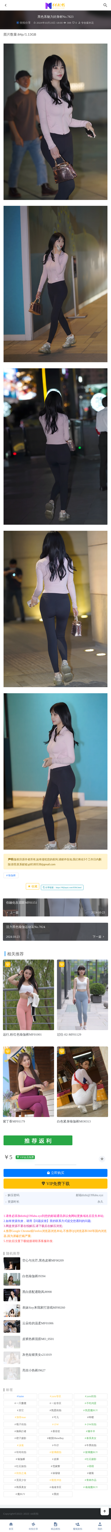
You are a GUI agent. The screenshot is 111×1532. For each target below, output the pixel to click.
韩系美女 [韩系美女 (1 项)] (21, 1487)
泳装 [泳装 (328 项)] (21, 1445)
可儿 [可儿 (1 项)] (56, 1417)
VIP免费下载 (55, 1183)
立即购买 (55, 1173)
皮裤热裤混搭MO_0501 (38, 1339)
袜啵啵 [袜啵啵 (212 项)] (56, 1473)
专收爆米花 (86, 22)
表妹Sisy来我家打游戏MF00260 (43, 1307)
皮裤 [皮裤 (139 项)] (56, 1459)
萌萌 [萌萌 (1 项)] (91, 1466)
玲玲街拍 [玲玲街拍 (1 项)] (21, 1452)
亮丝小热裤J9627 (33, 1370)
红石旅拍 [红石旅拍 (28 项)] (21, 1466)
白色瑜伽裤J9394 (33, 1276)
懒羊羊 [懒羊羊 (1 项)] (91, 1431)
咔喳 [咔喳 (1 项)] (91, 1417)
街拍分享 (25, 22)
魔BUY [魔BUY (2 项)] (21, 1494)
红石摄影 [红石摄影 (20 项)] (91, 1459)
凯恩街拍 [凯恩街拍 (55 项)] (56, 1410)
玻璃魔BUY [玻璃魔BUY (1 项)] (91, 1452)
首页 (11, 1526)
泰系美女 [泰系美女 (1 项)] (91, 1438)
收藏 (32, 886)
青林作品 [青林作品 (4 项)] (91, 1480)
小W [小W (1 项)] (56, 1424)
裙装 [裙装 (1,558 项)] (91, 1473)
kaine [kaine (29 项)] (21, 1396)
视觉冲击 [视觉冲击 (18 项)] (56, 1480)
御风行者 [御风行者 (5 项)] (21, 1431)
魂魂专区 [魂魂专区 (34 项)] (56, 1487)
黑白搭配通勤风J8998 (37, 1292)
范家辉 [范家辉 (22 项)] (56, 1466)
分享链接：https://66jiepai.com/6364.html (62, 887)
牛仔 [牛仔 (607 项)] (56, 1445)
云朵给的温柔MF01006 (37, 1323)
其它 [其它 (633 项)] (21, 1410)
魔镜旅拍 (78, 1526)
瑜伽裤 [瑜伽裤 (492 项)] (21, 1459)
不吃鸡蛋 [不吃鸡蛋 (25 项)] (91, 1403)
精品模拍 (55, 1526)
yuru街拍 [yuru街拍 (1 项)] (91, 1396)
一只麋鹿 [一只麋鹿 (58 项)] (21, 1403)
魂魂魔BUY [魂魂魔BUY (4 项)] (91, 1487)
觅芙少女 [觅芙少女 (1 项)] (21, 1480)
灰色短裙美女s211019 (37, 1354)
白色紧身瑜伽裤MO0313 (74, 1121)
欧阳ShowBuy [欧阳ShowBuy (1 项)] (56, 1438)
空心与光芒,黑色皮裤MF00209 (43, 1260)
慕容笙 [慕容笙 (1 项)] (56, 1431)
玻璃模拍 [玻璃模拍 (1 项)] (56, 1452)
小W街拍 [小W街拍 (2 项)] (91, 1424)
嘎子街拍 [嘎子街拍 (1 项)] (21, 1424)
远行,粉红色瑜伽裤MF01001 (22, 1034)
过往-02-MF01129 (69, 1034)
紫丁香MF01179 (14, 1121)
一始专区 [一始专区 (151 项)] (56, 1403)
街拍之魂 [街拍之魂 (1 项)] (21, 1473)
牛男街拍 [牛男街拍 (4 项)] (91, 1445)
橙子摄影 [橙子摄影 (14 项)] (21, 1438)
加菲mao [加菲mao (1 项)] (21, 1417)
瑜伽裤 (12, 875)
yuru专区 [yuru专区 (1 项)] (56, 1396)
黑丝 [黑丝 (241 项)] (56, 1494)
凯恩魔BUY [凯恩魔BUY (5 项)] (91, 1410)
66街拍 (34, 1513)
